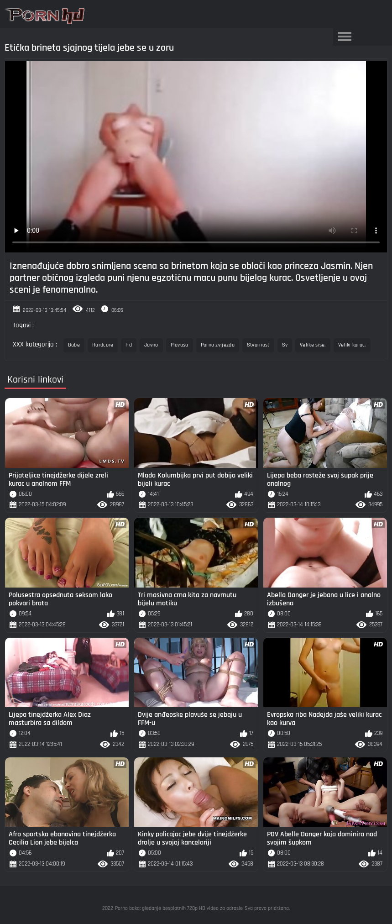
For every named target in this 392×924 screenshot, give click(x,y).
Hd (128, 344)
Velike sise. (313, 344)
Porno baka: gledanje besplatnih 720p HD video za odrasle (179, 908)
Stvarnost (258, 344)
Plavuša (179, 344)
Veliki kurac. (352, 344)
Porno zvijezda (218, 344)
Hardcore (102, 344)
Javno (151, 344)
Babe (74, 344)
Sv (285, 344)
